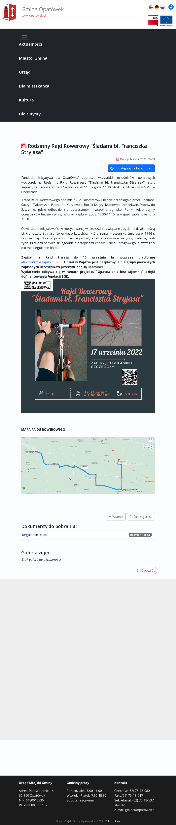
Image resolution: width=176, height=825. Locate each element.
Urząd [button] (25, 72)
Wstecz (115, 516)
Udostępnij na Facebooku (131, 168)
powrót (147, 570)
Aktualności (30, 44)
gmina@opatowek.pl (140, 810)
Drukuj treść (141, 516)
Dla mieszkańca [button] (34, 86)
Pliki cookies (112, 821)
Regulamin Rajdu (34, 535)
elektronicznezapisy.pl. (38, 262)
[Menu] (24, 36)
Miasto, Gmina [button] (33, 58)
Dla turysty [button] (30, 114)
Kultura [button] (26, 100)
